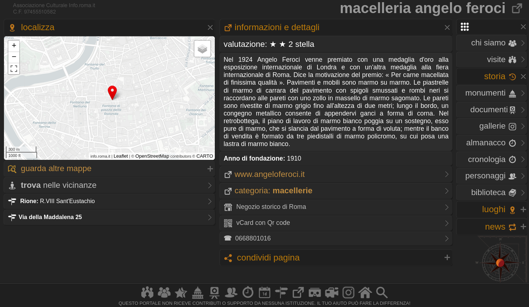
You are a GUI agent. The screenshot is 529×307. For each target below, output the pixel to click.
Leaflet (121, 156)
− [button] (14, 57)
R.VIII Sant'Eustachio (51, 201)
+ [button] (14, 46)
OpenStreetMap (152, 156)
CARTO (205, 156)
